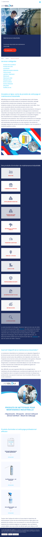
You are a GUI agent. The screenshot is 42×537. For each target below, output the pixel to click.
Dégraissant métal (7, 78)
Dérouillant (6, 85)
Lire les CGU (10, 502)
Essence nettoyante (8, 83)
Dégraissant (6, 76)
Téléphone (24, 466)
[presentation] (15, 509)
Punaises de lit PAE (8, 66)
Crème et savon (7, 72)
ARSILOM (22, 250)
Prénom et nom (9, 451)
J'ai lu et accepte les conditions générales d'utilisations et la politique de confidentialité (21, 499)
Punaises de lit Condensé (9, 64)
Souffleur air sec (7, 87)
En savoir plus (10, 50)
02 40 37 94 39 (5, 1)
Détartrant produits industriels (10, 70)
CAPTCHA (8, 505)
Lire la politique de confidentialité (17, 502)
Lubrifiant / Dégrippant (9, 74)
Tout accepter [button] (15, 534)
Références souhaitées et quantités (13, 474)
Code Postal (9, 459)
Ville (23, 459)
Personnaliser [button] (4, 534)
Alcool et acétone (7, 81)
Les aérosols (6, 68)
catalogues (35, 258)
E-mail (7, 466)
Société (24, 451)
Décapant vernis (7, 79)
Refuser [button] (10, 534)
